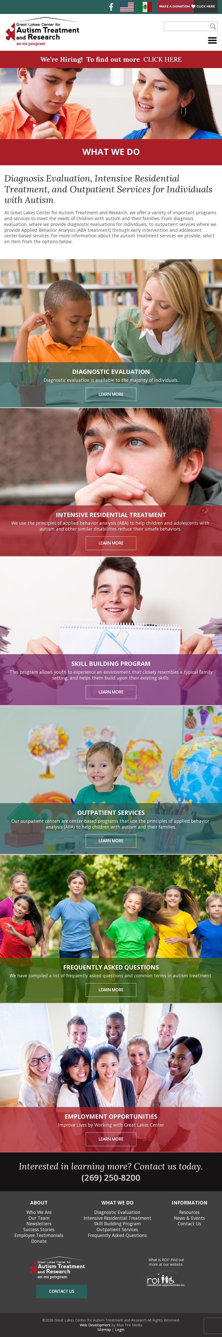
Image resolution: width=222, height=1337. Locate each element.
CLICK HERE (162, 59)
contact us (61, 1291)
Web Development (95, 1325)
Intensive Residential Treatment (117, 1218)
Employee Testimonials (38, 1235)
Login (119, 1329)
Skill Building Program (117, 1223)
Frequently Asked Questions (117, 1235)
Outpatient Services (117, 1229)
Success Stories (38, 1229)
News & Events (189, 1218)
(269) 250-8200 (111, 1177)
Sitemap (104, 1329)
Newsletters (38, 1223)
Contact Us (189, 1223)
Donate (39, 1241)
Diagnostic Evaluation (117, 1212)
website (176, 1264)
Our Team (39, 1218)
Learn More (111, 394)
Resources (189, 1212)
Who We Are (39, 1212)
